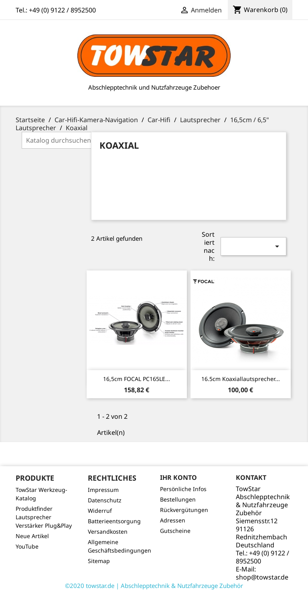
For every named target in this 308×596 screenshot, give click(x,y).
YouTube (27, 546)
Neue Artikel (32, 536)
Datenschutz (105, 500)
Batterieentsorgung (114, 521)
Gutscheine (175, 531)
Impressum (103, 490)
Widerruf (100, 510)
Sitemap (99, 561)
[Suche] (73, 140)
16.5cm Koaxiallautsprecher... (240, 379)
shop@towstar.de (262, 577)
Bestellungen (178, 499)
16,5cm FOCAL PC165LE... (136, 379)
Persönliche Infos (183, 489)
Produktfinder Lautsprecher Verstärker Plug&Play (44, 517)
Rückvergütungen (184, 510)
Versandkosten (108, 531)
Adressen (172, 520)
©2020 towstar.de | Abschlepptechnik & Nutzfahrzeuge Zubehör (154, 586)
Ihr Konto (178, 477)
